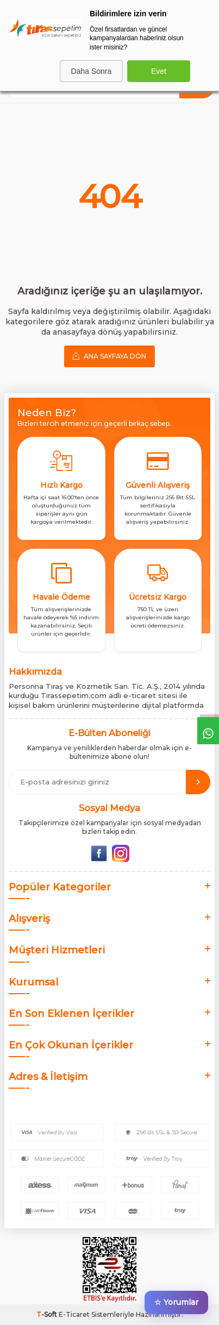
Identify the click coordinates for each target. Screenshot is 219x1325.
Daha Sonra (91, 71)
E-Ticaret (74, 1314)
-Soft (47, 1314)
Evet (158, 71)
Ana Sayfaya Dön (109, 356)
